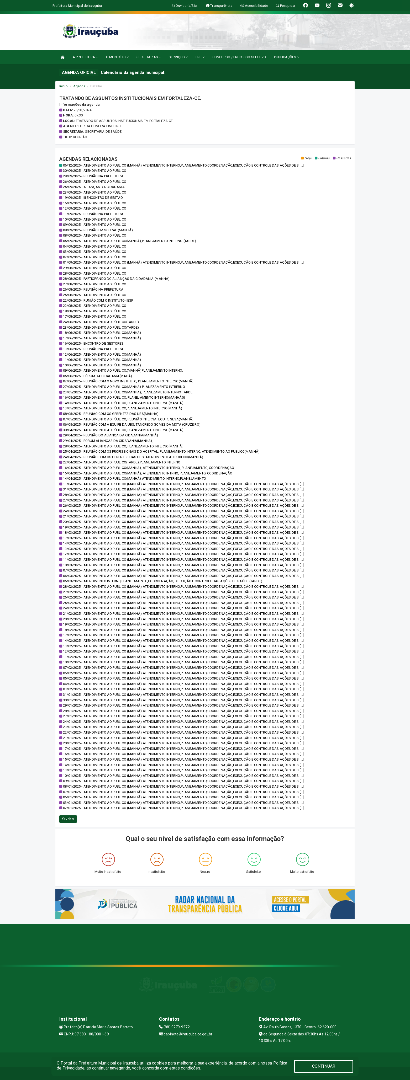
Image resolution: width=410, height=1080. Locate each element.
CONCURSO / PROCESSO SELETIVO (239, 57)
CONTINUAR (323, 1066)
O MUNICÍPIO (117, 57)
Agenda (79, 86)
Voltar (68, 819)
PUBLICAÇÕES (286, 57)
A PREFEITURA (85, 57)
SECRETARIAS (148, 57)
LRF (200, 57)
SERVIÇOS (178, 57)
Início (63, 86)
